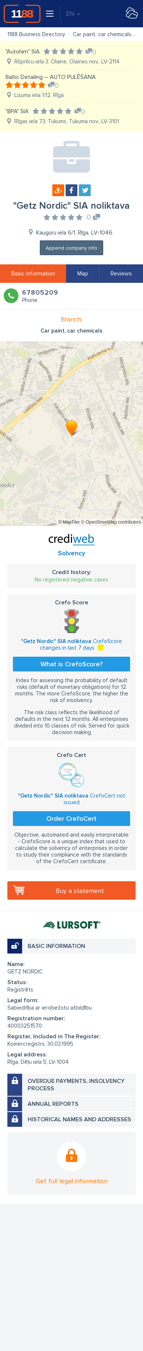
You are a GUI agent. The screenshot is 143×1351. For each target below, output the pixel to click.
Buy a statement (80, 891)
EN (73, 14)
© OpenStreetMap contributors (111, 522)
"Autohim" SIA (23, 51)
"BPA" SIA (17, 111)
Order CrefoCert (71, 819)
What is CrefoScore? (71, 664)
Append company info (71, 248)
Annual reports (53, 1104)
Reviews (121, 273)
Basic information (33, 273)
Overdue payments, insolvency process (76, 1084)
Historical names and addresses (79, 1119)
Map (82, 273)
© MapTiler (69, 522)
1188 (22, 14)
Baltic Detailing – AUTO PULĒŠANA (51, 77)
